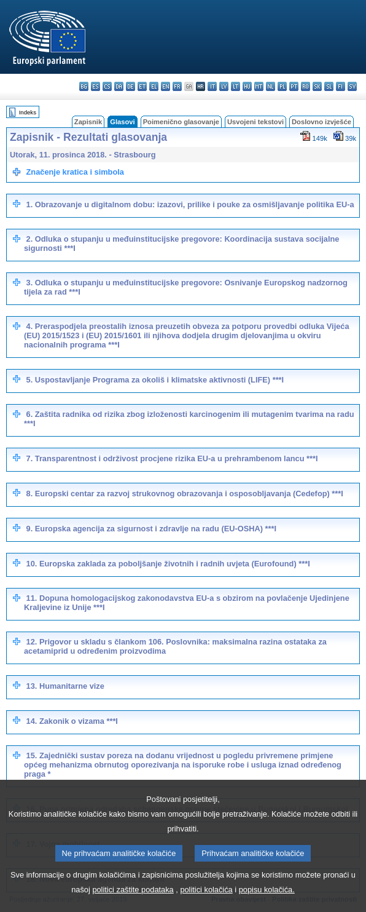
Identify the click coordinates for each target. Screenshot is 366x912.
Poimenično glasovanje (181, 121)
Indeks (27, 112)
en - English (165, 86)
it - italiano (212, 86)
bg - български (83, 86)
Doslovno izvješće (321, 121)
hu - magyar (247, 86)
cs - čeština (107, 86)
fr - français (177, 86)
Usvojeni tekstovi (255, 121)
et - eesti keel (142, 86)
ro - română (305, 86)
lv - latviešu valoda (223, 86)
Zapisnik (88, 121)
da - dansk (118, 86)
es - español (95, 86)
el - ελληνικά (153, 86)
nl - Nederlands (270, 86)
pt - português (293, 86)
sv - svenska (352, 86)
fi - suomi (340, 86)
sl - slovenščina (328, 86)
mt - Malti (258, 86)
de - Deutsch (130, 86)
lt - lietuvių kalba (235, 86)
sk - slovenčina (317, 86)
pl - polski (282, 86)
